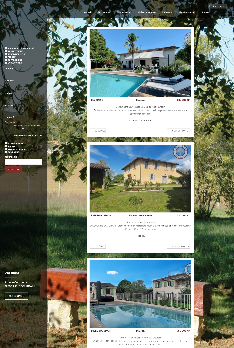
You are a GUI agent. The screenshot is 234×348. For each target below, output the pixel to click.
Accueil (79, 12)
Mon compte (219, 6)
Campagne (13, 152)
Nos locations (119, 12)
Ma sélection (188, 12)
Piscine (12, 146)
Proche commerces (18, 149)
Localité (9, 117)
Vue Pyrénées (15, 143)
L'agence (166, 12)
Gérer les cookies (85, 337)
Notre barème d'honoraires (21, 342)
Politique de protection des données (62, 337)
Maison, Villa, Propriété (21, 48)
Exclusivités (15, 63)
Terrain (12, 57)
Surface (9, 80)
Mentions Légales (38, 337)
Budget (9, 105)
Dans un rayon (11, 122)
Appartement (15, 51)
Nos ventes (97, 12)
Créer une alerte (144, 12)
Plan (36, 342)
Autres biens (15, 60)
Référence (11, 157)
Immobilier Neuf (17, 54)
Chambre (10, 68)
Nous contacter (16, 296)
